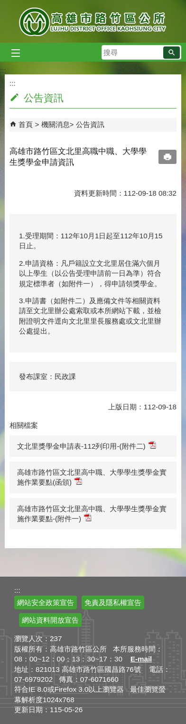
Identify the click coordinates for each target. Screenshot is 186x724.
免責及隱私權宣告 (112, 602)
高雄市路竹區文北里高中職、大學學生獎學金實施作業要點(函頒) (92, 477)
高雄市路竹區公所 (93, 21)
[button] (171, 52)
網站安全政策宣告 (45, 602)
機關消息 (55, 124)
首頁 (26, 124)
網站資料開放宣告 (50, 620)
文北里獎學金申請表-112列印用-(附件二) (86, 445)
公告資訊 (90, 124)
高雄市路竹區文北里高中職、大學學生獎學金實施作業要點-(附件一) (92, 514)
